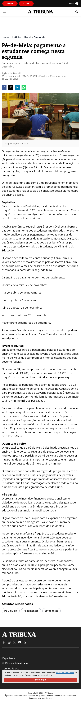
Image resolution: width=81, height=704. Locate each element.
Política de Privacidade (65, 672)
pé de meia (10, 610)
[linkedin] (17, 87)
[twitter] (10, 87)
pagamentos (31, 610)
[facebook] (4, 87)
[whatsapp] (24, 87)
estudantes (51, 610)
